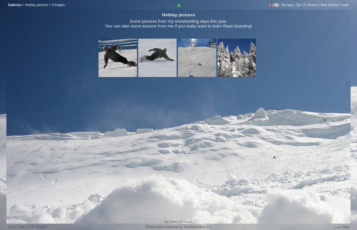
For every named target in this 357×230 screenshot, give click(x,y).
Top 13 (300, 5)
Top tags (287, 5)
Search (313, 5)
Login (345, 5)
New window (329, 5)
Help (345, 227)
